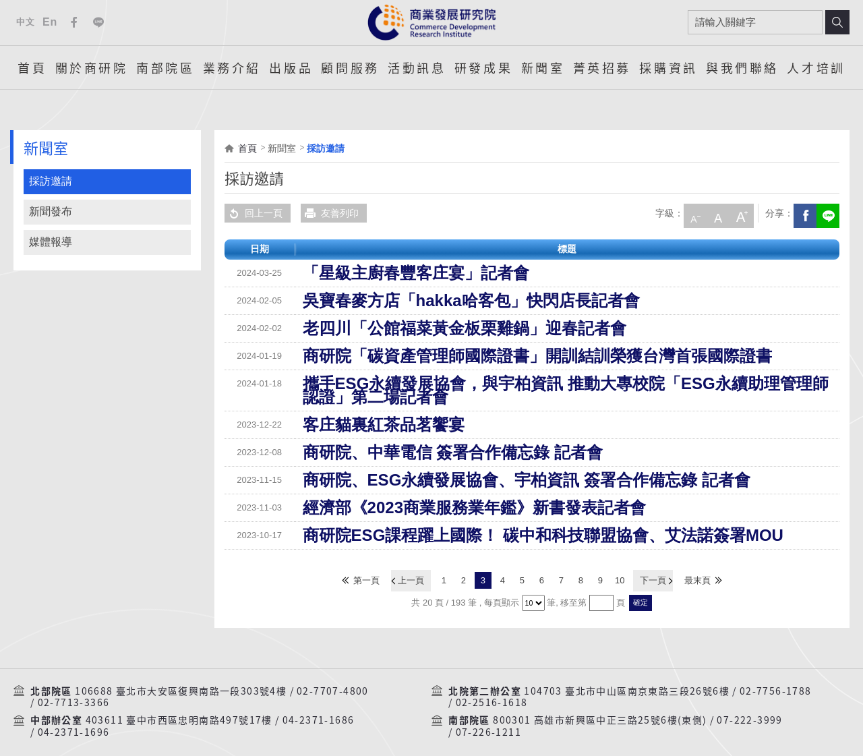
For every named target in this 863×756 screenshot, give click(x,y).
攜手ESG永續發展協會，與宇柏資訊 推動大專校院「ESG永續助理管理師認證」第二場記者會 (498, 383)
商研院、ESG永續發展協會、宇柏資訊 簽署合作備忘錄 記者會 (433, 466)
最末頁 (695, 565)
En (49, 22)
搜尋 (837, 22)
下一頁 (651, 565)
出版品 (291, 67)
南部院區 (165, 67)
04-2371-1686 (318, 702)
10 (619, 565)
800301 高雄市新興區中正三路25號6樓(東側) (600, 702)
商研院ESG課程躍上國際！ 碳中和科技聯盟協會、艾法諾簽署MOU (443, 522)
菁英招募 (602, 67)
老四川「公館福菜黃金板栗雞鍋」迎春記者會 (397, 328)
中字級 (716, 213)
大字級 (739, 213)
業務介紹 (232, 67)
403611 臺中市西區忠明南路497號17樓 (179, 702)
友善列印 (330, 213)
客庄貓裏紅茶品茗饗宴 (350, 411)
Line (98, 22)
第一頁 (369, 565)
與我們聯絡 (742, 67)
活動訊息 (417, 67)
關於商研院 (91, 67)
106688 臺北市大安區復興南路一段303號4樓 (181, 673)
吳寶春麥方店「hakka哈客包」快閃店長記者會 (400, 300)
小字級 (693, 213)
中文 (25, 22)
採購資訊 (668, 67)
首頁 (32, 67)
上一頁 (413, 565)
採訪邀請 (50, 181)
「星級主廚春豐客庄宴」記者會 (369, 273)
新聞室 (543, 67)
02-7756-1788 (776, 673)
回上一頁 (253, 213)
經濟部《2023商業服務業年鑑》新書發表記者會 (403, 494)
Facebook (74, 22)
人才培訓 (816, 67)
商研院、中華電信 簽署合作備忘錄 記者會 (390, 439)
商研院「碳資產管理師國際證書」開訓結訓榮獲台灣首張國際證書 (439, 356)
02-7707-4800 (333, 673)
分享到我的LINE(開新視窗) (825, 213)
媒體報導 (50, 242)
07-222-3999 (749, 702)
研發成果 (483, 67)
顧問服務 (350, 67)
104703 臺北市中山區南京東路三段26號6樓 (627, 673)
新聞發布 (50, 211)
